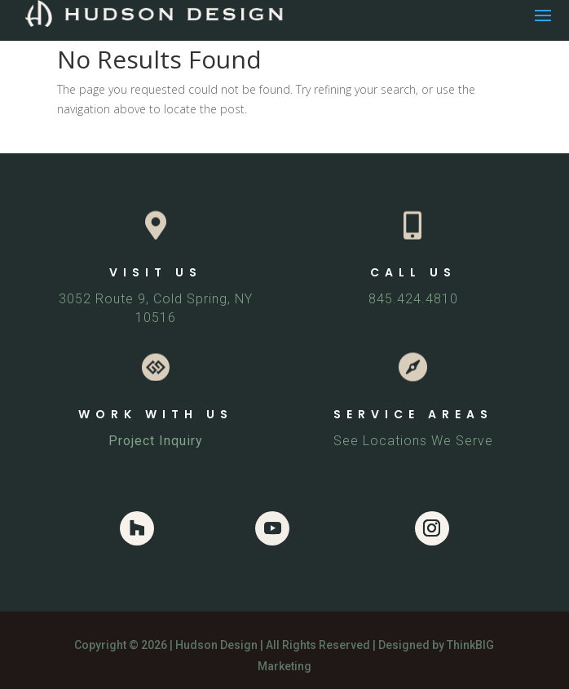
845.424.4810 (413, 299)
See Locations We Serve (413, 440)
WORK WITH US (155, 414)
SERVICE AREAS (413, 414)
